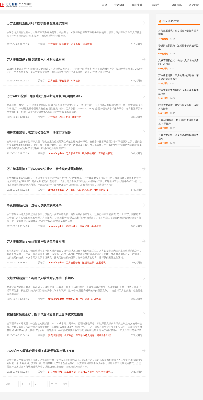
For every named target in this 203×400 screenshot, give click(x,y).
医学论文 (64, 44)
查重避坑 (101, 262)
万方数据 (70, 189)
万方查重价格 (73, 262)
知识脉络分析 (84, 189)
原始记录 (84, 226)
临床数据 (69, 335)
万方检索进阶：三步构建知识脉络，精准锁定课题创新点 (45, 169)
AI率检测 (75, 80)
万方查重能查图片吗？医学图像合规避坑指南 (37, 23)
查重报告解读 (105, 153)
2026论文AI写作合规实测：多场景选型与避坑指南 (40, 351)
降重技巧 (76, 117)
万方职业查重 (73, 153)
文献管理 (84, 299)
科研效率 (96, 299)
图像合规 (75, 44)
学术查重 (120, 4)
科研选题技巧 (101, 189)
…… (44, 384)
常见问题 (194, 4)
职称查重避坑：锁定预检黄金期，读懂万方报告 (39, 132)
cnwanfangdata (56, 153)
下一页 (54, 384)
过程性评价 (72, 226)
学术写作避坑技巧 (105, 371)
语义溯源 (64, 80)
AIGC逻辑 (64, 117)
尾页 (65, 384)
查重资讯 (177, 4)
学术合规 (96, 226)
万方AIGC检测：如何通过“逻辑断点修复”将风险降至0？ (45, 96)
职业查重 (137, 4)
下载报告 (155, 4)
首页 (104, 4)
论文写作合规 (55, 371)
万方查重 (53, 44)
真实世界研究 (55, 335)
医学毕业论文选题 (85, 335)
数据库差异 (88, 262)
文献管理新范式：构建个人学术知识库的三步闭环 (40, 278)
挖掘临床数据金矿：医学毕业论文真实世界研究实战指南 (45, 314)
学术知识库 (72, 299)
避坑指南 (87, 44)
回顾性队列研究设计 (107, 335)
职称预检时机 (89, 153)
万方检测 (53, 117)
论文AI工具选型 (86, 371)
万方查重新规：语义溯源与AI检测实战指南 (36, 59)
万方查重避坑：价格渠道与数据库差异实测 (36, 241)
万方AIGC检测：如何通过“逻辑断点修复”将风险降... (178, 122)
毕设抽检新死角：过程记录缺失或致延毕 (34, 205)
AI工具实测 (70, 371)
